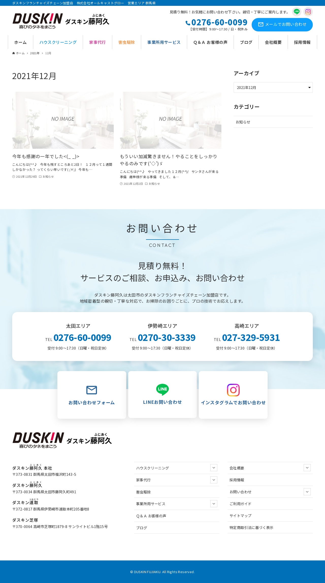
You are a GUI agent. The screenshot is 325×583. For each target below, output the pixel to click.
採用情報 (237, 479)
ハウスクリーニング (176, 467)
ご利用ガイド (240, 503)
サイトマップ (240, 515)
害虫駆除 (143, 492)
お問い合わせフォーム (91, 395)
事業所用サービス (176, 503)
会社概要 (270, 467)
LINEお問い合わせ (162, 394)
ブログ (141, 527)
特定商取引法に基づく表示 (251, 527)
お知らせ (243, 121)
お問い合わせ (282, 24)
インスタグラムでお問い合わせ (233, 395)
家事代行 (176, 479)
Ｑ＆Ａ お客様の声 (151, 515)
